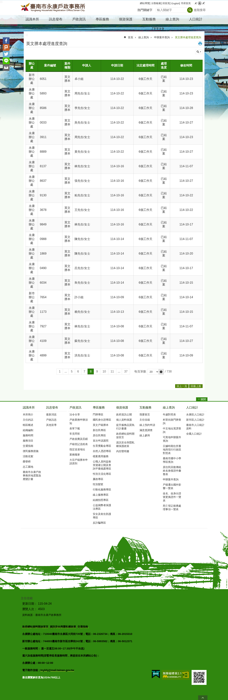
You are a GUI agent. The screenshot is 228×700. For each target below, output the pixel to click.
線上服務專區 (100, 494)
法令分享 (74, 414)
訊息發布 (52, 407)
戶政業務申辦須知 (78, 421)
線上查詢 (143, 37)
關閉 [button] (203, 399)
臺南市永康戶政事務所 (53, 7)
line (6, 60)
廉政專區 (98, 479)
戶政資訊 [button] (79, 19)
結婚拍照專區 (100, 499)
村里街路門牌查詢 (172, 421)
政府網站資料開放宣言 (125, 435)
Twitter (6, 54)
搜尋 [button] (190, 10)
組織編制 (28, 430)
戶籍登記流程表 (78, 444)
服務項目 (28, 440)
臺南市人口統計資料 (195, 426)
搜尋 (158, 9)
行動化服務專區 (102, 489)
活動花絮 (28, 456)
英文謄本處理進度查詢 (188, 37)
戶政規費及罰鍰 (78, 438)
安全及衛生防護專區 (102, 515)
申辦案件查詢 (162, 37)
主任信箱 (144, 419)
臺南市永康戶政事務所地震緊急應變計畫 (32, 475)
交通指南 (28, 445)
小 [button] (196, 3)
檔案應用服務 (100, 456)
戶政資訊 (75, 407)
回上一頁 (182, 386)
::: (1, 1)
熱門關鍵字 (144, 10)
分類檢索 (156, 3)
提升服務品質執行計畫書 (125, 426)
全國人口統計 (194, 433)
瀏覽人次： (29, 609)
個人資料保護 (124, 419)
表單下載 (74, 428)
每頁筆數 (140, 371)
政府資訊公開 (124, 414)
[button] (161, 372)
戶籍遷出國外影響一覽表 (172, 486)
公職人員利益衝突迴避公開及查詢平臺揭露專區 (102, 465)
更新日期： (29, 603)
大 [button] (204, 3)
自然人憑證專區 (102, 451)
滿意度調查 (146, 430)
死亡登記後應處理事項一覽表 (172, 507)
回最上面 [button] (196, 386)
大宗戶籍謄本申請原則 (78, 461)
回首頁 (166, 3)
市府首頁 (186, 3)
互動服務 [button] (149, 19)
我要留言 (144, 414)
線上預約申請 (147, 424)
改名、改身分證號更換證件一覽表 (172, 497)
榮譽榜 (27, 461)
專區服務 (99, 407)
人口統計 (192, 407)
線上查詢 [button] (172, 19)
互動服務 (145, 407)
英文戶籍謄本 (100, 424)
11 (112, 371)
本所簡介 (28, 414)
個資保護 (122, 407)
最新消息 (51, 414)
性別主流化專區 (102, 473)
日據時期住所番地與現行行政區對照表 (172, 450)
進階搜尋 (200, 10)
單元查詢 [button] (199, 52)
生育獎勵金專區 (102, 445)
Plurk (6, 47)
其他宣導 (51, 424)
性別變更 (98, 484)
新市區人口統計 (195, 419)
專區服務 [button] (102, 19)
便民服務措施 (30, 451)
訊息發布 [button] (55, 19)
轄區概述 (28, 424)
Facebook (6, 40)
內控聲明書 (122, 451)
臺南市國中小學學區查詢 (172, 460)
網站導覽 (145, 3)
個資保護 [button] (125, 19)
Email (6, 67)
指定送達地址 (77, 449)
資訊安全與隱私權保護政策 (125, 444)
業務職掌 (74, 454)
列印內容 (200, 43)
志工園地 (28, 466)
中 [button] (200, 3)
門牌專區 (98, 414)
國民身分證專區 (102, 419)
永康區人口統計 (195, 414)
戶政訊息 (51, 419)
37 (126, 371)
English (175, 3)
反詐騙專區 (99, 522)
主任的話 (28, 419)
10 (104, 371)
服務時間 (28, 435)
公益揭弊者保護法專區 (102, 507)
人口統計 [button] (195, 19)
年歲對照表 (169, 414)
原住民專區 (99, 435)
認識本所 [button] (32, 19)
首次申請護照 (100, 440)
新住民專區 (99, 430)
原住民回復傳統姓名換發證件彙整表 (172, 471)
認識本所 (29, 407)
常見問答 (74, 433)
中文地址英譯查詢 (172, 430)
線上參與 (144, 435)
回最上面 (202, 697)
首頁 (130, 37)
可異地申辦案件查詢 (172, 439)
